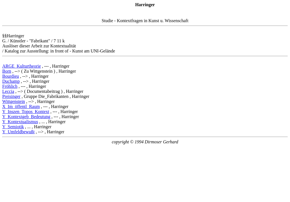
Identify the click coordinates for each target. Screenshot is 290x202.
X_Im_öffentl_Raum (21, 106)
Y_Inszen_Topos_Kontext (25, 111)
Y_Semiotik (13, 126)
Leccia (8, 91)
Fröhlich (9, 86)
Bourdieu (10, 76)
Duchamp (11, 81)
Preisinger (11, 96)
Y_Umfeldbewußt (18, 131)
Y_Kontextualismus (20, 121)
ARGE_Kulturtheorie (21, 66)
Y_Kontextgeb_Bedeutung (26, 116)
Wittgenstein (13, 101)
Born (6, 71)
